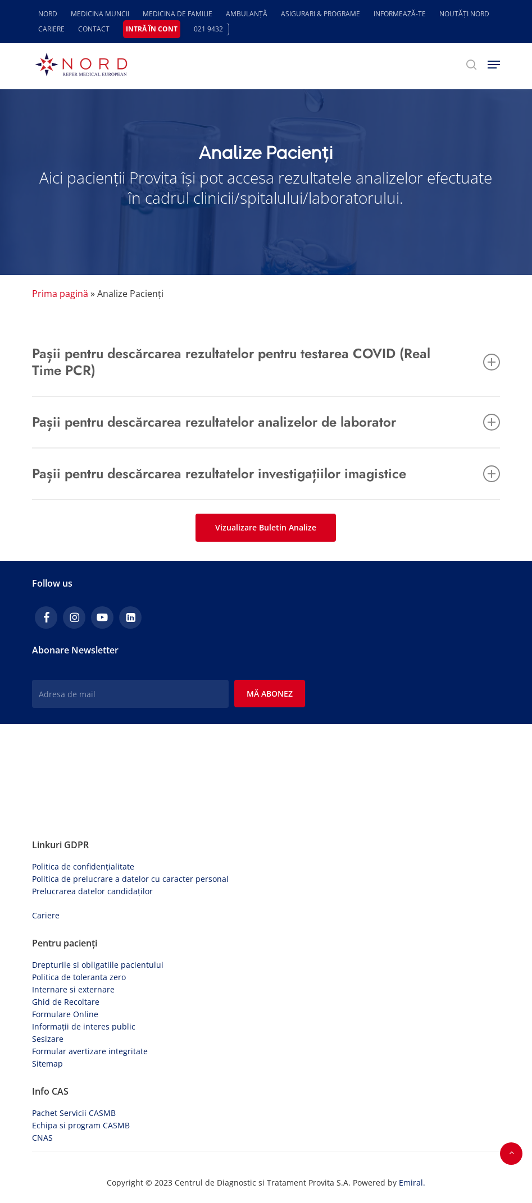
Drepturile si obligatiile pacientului (97, 964)
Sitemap (47, 1063)
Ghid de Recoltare (65, 1001)
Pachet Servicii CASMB (74, 1113)
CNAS (42, 1137)
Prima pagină (60, 293)
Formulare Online (65, 1014)
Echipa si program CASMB (81, 1125)
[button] (494, 64)
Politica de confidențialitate (83, 866)
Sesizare (47, 1038)
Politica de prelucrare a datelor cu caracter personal (130, 878)
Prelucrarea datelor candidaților (92, 891)
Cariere (46, 915)
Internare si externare (73, 989)
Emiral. (412, 1182)
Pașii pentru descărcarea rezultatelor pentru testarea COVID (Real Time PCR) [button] (266, 362)
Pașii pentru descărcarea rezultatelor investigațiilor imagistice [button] (266, 473)
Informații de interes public (83, 1026)
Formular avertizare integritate (90, 1051)
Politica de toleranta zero (79, 977)
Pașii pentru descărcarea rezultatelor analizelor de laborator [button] (266, 422)
